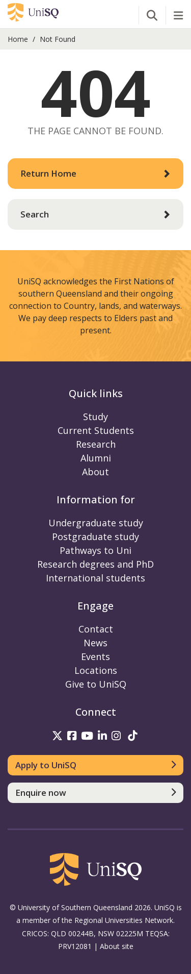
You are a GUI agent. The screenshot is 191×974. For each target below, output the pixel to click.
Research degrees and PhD (95, 564)
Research (96, 444)
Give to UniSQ (95, 684)
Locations (95, 670)
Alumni (95, 458)
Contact (95, 629)
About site (116, 946)
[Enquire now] (95, 793)
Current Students (96, 430)
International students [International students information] (95, 578)
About (95, 472)
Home (18, 39)
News (95, 643)
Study (95, 416)
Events (95, 656)
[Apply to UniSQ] (95, 765)
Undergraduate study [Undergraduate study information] (95, 523)
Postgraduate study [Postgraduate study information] (95, 536)
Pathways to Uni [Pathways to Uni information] (95, 550)
